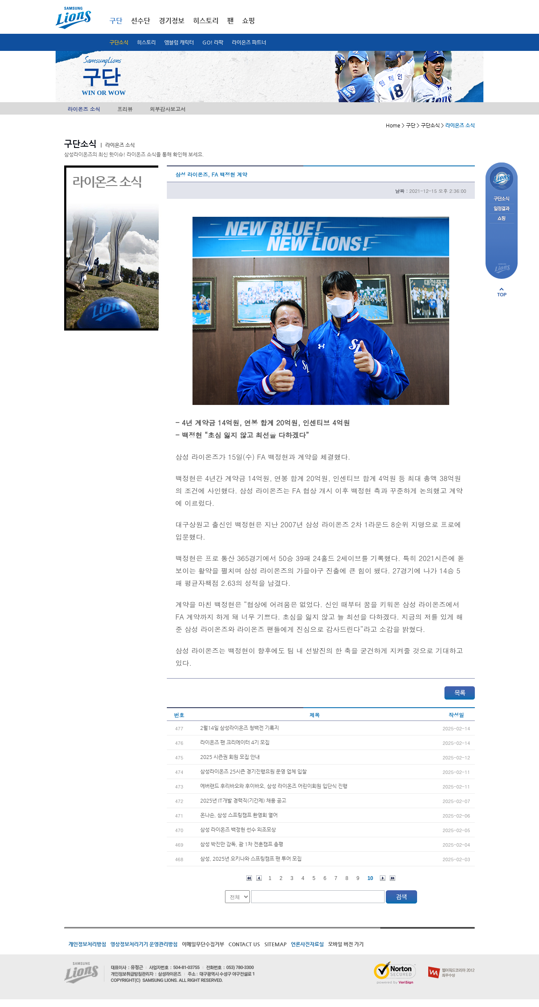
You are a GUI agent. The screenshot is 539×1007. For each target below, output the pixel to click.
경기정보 (171, 21)
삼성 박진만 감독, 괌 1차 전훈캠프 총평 (241, 844)
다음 (383, 878)
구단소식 (119, 42)
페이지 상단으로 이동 (501, 292)
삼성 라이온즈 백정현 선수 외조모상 (238, 830)
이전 (259, 878)
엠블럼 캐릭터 (179, 42)
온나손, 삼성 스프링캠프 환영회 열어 (239, 815)
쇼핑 (248, 21)
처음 (249, 878)
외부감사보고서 (168, 108)
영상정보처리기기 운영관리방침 (144, 944)
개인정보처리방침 (87, 944)
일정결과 (502, 209)
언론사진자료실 (307, 944)
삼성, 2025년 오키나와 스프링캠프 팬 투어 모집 (251, 859)
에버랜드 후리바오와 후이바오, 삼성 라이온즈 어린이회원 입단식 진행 (273, 786)
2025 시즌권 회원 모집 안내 (230, 757)
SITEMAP (275, 944)
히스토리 (146, 42)
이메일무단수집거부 (203, 944)
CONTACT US (244, 944)
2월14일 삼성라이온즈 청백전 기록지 (239, 728)
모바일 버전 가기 (346, 944)
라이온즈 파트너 (249, 42)
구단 (116, 21)
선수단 (140, 21)
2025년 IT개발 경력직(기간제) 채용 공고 (243, 800)
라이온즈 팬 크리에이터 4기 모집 (235, 742)
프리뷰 (125, 108)
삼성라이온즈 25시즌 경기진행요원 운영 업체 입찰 (253, 771)
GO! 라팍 (212, 42)
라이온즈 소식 (84, 108)
